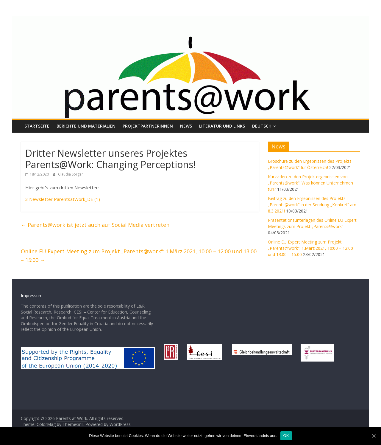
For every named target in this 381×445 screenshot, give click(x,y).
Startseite (36, 126)
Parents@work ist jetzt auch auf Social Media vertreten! (96, 224)
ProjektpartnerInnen (148, 126)
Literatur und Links (222, 126)
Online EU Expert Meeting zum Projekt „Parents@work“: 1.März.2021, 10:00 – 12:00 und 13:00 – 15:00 (139, 255)
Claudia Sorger (70, 174)
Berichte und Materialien (86, 126)
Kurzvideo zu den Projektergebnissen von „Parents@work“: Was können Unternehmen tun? (310, 183)
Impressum (32, 295)
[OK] (374, 436)
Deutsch (261, 126)
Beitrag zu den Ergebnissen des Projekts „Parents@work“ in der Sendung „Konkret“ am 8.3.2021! (312, 205)
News (186, 126)
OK (286, 435)
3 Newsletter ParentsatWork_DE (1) (62, 199)
